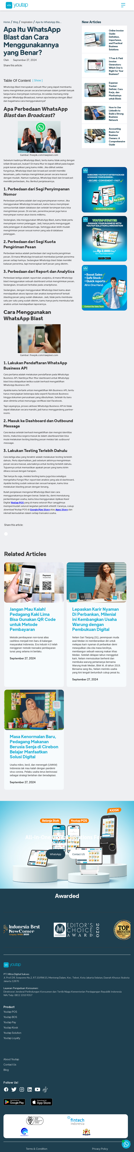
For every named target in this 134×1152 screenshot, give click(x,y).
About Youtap (11, 1059)
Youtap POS (10, 1011)
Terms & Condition (36, 1148)
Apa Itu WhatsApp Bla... (49, 22)
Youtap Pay (9, 1022)
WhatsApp (55, 854)
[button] (123, 5)
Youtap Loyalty (11, 1038)
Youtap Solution (12, 1032)
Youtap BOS (10, 1017)
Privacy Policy (100, 1148)
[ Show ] (37, 80)
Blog (15, 22)
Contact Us (9, 1064)
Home (6, 22)
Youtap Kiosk (10, 1027)
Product (9, 1007)
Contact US (78, 854)
